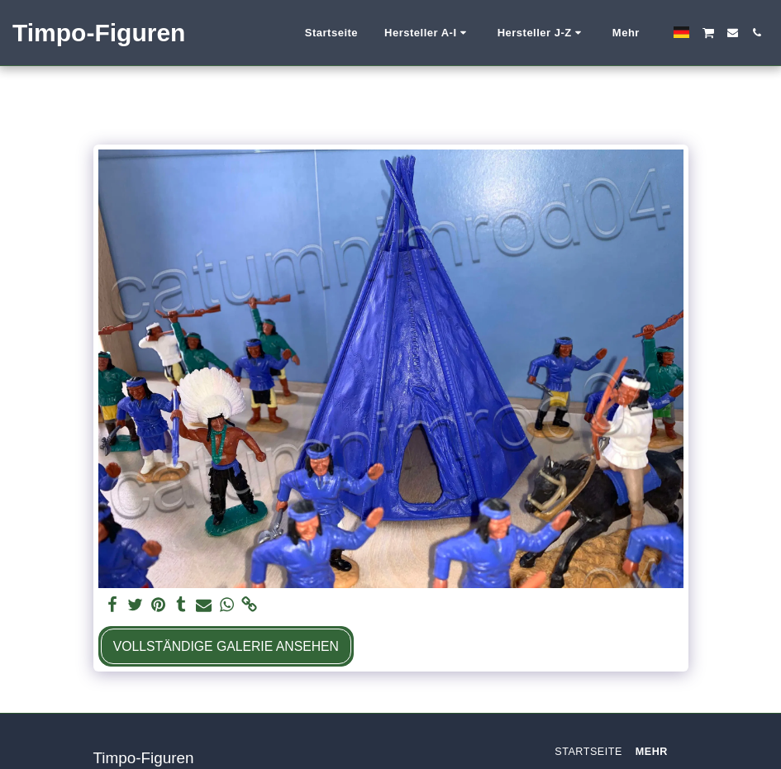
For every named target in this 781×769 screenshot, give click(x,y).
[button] (347, 33)
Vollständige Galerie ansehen (226, 646)
